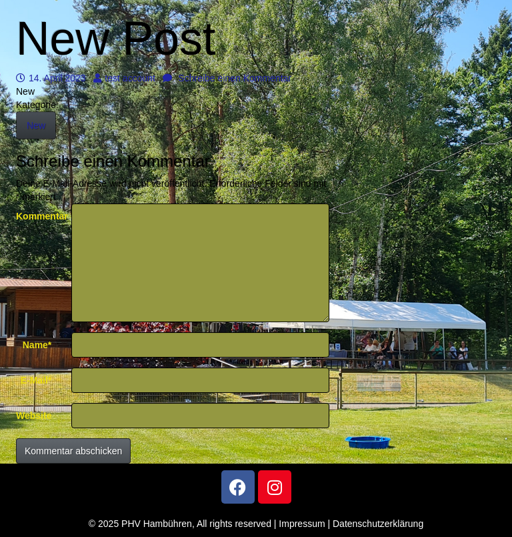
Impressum (302, 523)
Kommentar (38, 216)
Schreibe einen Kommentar (227, 78)
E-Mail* (36, 380)
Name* (37, 345)
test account (124, 78)
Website (33, 415)
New (36, 125)
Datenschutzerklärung (378, 523)
